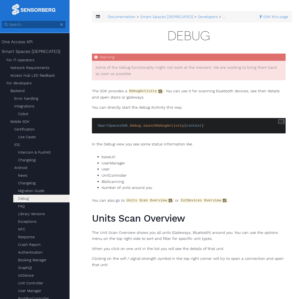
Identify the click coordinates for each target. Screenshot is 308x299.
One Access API (19, 41)
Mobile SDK (21, 121)
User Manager (31, 291)
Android (22, 168)
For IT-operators (22, 60)
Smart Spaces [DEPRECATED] (33, 51)
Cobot (25, 114)
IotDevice (28, 275)
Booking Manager (34, 260)
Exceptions (29, 221)
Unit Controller (32, 283)
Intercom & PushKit (36, 152)
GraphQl (27, 268)
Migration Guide (33, 191)
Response (28, 237)
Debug (25, 198)
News (24, 175)
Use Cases (29, 137)
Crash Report (31, 245)
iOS (19, 145)
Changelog (29, 160)
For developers (21, 83)
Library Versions (33, 214)
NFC (23, 229)
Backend (19, 91)
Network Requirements (31, 68)
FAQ (23, 206)
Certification (26, 129)
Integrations (26, 106)
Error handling (28, 98)
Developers (211, 17)
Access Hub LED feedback (34, 75)
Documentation (125, 17)
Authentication (32, 252)
